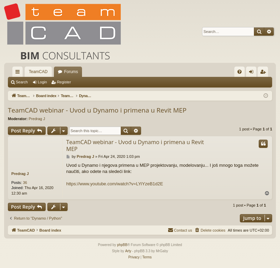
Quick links (19, 73)
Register (64, 82)
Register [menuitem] (264, 73)
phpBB (122, 245)
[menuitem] (239, 72)
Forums (71, 71)
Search (22, 82)
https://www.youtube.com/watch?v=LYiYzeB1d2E (114, 183)
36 (25, 182)
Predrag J (37, 119)
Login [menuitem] (252, 73)
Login (42, 82)
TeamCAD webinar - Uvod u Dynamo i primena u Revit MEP (97, 110)
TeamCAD (38, 71)
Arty (128, 251)
